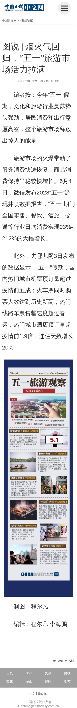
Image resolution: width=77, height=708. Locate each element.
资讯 (48, 673)
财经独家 (27, 20)
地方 (67, 681)
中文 (32, 693)
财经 (67, 673)
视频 (48, 681)
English (43, 693)
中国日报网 (9, 20)
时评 (29, 673)
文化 (9, 681)
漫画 (29, 681)
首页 (9, 673)
